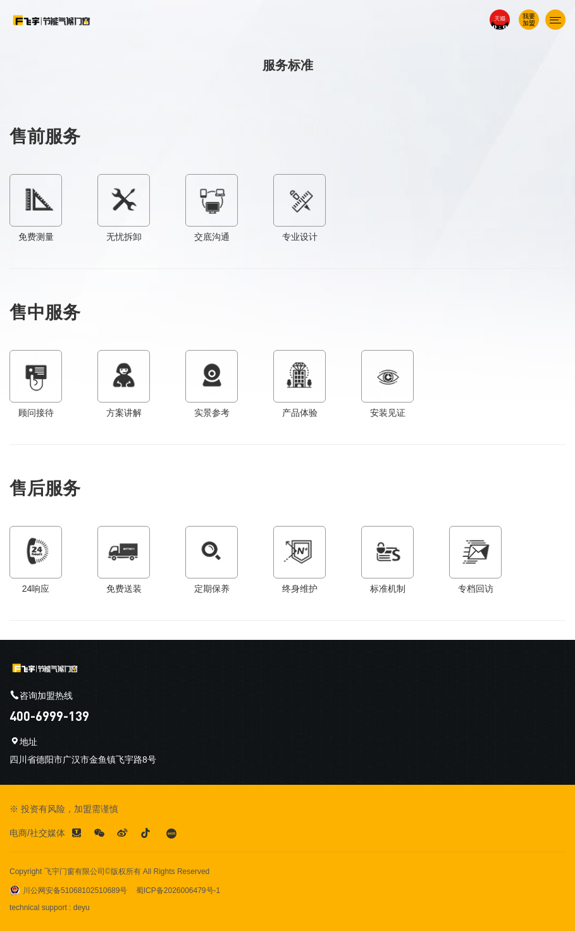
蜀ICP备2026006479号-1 (178, 890)
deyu (81, 907)
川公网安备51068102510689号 (68, 890)
